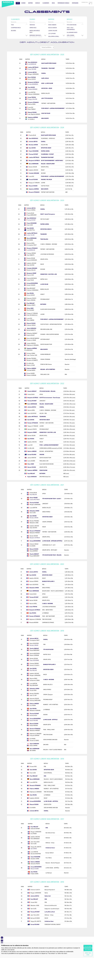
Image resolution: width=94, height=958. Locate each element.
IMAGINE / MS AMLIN (46, 179)
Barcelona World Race (35, 31)
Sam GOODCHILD (31, 62)
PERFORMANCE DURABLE (63, 3)
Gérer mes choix (88, 953)
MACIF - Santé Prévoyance (47, 214)
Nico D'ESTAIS (30, 77)
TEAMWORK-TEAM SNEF (47, 157)
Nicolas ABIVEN (52, 27)
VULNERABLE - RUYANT (47, 154)
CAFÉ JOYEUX (45, 78)
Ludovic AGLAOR (52, 30)
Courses (23, 3)
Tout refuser (88, 949)
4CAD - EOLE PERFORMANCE (71, 28)
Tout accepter (88, 946)
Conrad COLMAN (32, 179)
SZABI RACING (43, 470)
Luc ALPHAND (52, 33)
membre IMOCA (85, 2)
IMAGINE (42, 454)
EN (91, 3)
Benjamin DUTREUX (32, 82)
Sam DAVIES (30, 87)
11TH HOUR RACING (71, 24)
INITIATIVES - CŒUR (46, 88)
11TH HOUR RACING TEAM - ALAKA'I (51, 498)
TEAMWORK (43, 234)
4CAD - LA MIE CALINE (47, 83)
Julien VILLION (29, 235)
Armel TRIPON (30, 97)
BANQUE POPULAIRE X (48, 581)
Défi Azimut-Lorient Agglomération (47, 42)
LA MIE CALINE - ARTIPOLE (50, 719)
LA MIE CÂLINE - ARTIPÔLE (51, 801)
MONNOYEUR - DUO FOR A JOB (48, 274)
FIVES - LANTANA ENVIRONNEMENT (49, 445)
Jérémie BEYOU (31, 72)
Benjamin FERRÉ (30, 273)
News (18, 3)
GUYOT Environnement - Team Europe (50, 397)
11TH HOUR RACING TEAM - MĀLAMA (51, 555)
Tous (12, 24)
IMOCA (53, 3)
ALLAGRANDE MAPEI (72, 32)
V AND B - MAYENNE (47, 603)
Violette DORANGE (31, 89)
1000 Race (32, 24)
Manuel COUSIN (30, 112)
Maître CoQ (48, 896)
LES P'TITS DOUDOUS (47, 98)
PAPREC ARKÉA (45, 151)
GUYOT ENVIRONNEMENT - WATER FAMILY (52, 160)
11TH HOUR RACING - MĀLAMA (47, 391)
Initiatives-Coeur (50, 848)
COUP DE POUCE (45, 113)
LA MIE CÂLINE (44, 284)
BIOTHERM (43, 304)
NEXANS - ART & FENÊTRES (47, 369)
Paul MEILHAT (29, 303)
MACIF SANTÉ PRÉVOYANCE (48, 63)
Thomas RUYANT (32, 154)
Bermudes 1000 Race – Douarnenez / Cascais (36, 36)
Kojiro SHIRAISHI (30, 328)
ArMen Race (33, 27)
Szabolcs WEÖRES (31, 117)
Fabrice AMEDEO (30, 368)
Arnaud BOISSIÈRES (31, 84)
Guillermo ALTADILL (53, 36)
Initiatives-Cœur (49, 921)
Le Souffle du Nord (50, 912)
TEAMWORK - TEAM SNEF (48, 68)
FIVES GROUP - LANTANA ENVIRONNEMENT (52, 108)
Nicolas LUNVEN (32, 144)
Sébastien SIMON (33, 511)
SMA (45, 776)
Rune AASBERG (52, 24)
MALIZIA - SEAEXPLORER (48, 163)
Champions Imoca (16, 27)
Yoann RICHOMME (32, 151)
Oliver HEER (28, 308)
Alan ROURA (29, 293)
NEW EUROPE (45, 118)
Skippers (30, 3)
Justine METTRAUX (31, 67)
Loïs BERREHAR (30, 64)
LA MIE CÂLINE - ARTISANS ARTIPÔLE (52, 541)
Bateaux (37, 3)
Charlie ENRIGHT (30, 391)
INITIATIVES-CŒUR (46, 148)
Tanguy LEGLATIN (31, 99)
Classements (46, 3)
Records (13, 30)
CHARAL (43, 73)
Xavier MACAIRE (30, 69)
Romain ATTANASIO (32, 102)
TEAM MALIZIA (44, 239)
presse (90, 2)
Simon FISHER (32, 497)
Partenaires (75, 3)
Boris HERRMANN (32, 163)
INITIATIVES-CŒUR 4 (45, 229)
